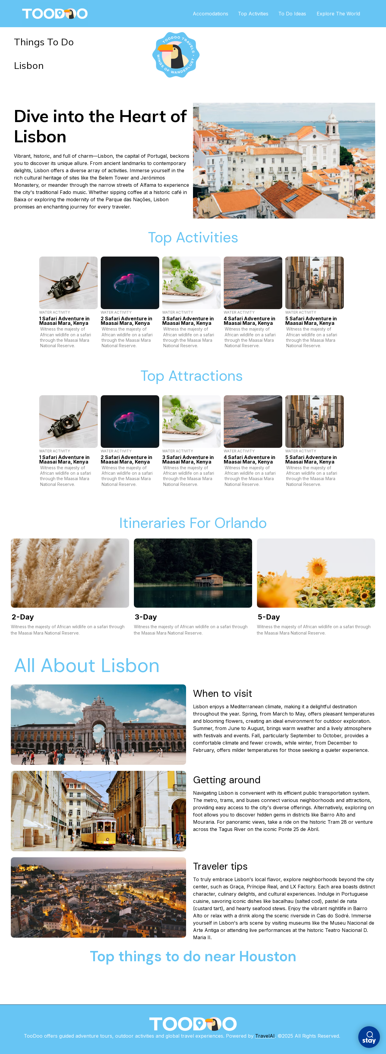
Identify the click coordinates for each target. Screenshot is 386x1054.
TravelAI (265, 1036)
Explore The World (339, 14)
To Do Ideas (295, 14)
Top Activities (257, 14)
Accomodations (215, 14)
